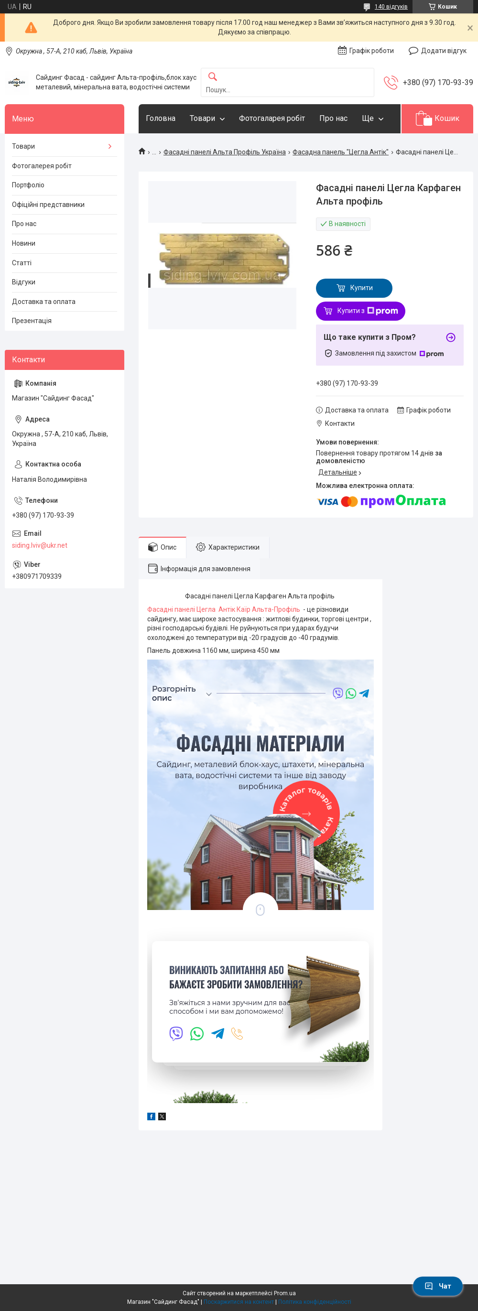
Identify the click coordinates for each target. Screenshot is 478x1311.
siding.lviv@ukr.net (39, 545)
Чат (437, 1286)
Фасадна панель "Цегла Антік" (341, 152)
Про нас (333, 118)
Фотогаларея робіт (272, 118)
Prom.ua (285, 1293)
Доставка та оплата (44, 301)
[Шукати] (212, 77)
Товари (202, 118)
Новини (23, 243)
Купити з (367, 311)
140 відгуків (391, 6)
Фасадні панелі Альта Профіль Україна (224, 152)
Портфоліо (28, 185)
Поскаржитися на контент (239, 1302)
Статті (22, 263)
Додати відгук (444, 50)
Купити (361, 288)
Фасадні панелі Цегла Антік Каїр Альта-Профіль (225, 609)
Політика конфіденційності (314, 1302)
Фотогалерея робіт (42, 166)
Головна (160, 118)
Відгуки (23, 282)
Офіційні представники (48, 204)
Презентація (32, 321)
